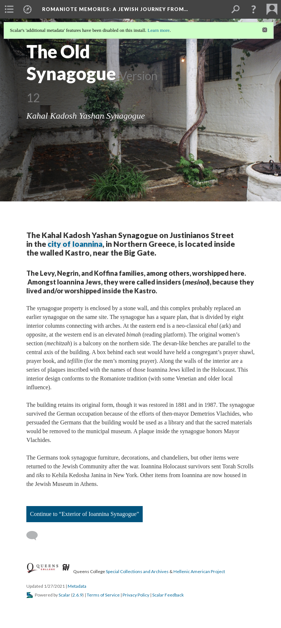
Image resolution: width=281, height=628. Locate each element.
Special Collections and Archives (137, 571)
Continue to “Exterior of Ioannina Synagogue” (84, 514)
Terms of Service (103, 595)
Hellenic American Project (199, 571)
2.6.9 (77, 595)
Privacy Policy (136, 595)
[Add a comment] (35, 535)
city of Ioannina (75, 243)
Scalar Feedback (168, 595)
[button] (253, 9)
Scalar (64, 595)
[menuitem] (9, 9)
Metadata (77, 586)
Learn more (158, 30)
